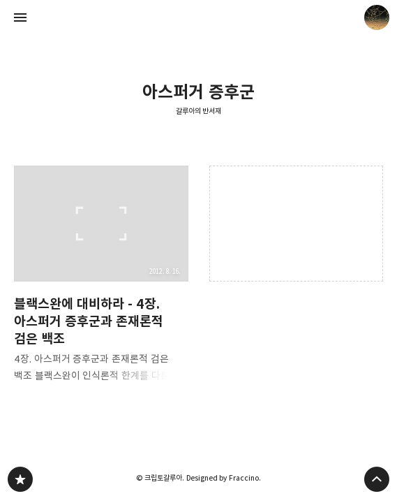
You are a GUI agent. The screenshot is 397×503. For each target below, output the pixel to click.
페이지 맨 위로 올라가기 (377, 479)
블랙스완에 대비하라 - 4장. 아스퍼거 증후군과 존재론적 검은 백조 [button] (101, 278)
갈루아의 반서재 (199, 111)
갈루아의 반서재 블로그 (20, 479)
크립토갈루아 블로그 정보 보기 (377, 17)
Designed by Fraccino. (223, 478)
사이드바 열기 (20, 17)
